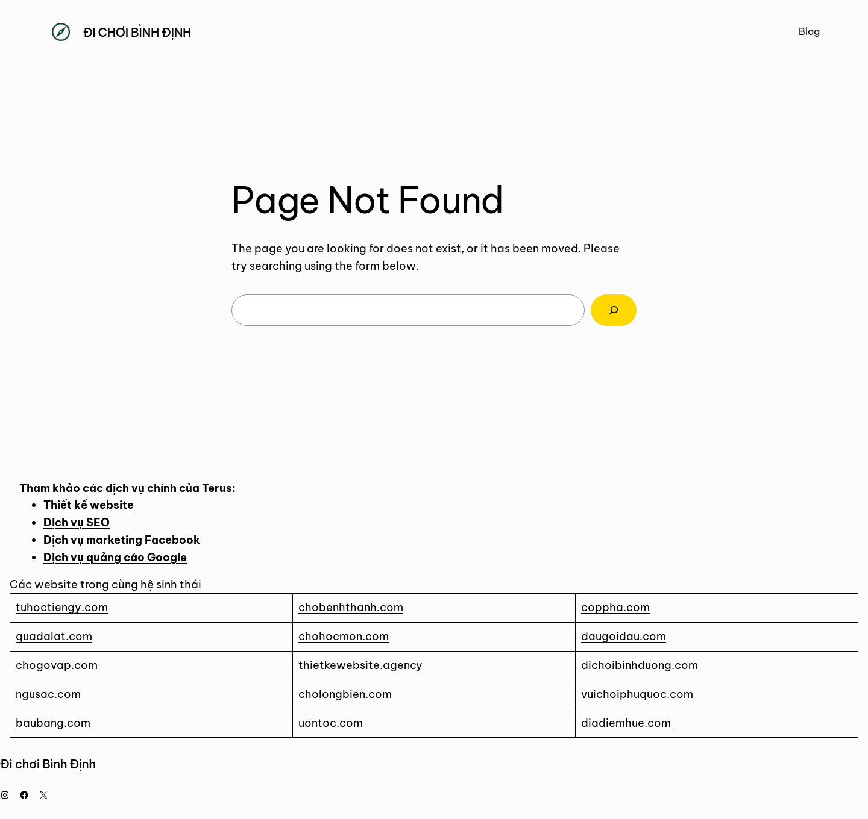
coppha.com (615, 607)
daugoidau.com (623, 636)
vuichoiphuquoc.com (637, 694)
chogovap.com (57, 665)
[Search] (614, 310)
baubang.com (53, 723)
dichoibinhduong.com (639, 665)
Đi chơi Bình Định (137, 32)
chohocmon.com (343, 636)
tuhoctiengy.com (62, 607)
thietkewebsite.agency (360, 665)
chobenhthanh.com (350, 607)
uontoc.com (330, 723)
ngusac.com (48, 694)
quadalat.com (54, 636)
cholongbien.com (345, 694)
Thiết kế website (88, 505)
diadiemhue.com (626, 723)
